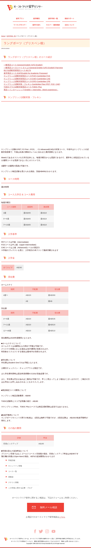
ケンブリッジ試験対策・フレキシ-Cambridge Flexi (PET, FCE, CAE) (32, 84)
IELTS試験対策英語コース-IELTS (17, 70)
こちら (62, 517)
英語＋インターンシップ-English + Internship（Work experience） (31, 90)
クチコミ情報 (13, 482)
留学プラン (20, 18)
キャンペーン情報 (15, 466)
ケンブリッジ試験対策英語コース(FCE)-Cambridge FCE (27, 76)
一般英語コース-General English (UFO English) (23, 65)
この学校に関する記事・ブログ (20, 488)
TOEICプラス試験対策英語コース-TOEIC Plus (23, 87)
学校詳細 (11, 460)
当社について (69, 25)
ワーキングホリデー (20, 25)
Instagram (47, 531)
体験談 (10, 477)
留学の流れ (36, 25)
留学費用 (36, 18)
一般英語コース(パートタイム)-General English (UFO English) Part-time (33, 68)
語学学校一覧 (53, 18)
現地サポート (69, 18)
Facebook (35, 531)
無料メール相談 (48, 507)
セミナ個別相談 (53, 25)
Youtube (53, 531)
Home (3, 36)
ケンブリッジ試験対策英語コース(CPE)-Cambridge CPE (27, 81)
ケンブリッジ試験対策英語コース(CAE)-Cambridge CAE (27, 79)
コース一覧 (12, 471)
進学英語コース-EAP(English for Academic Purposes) (26, 73)
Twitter (41, 531)
